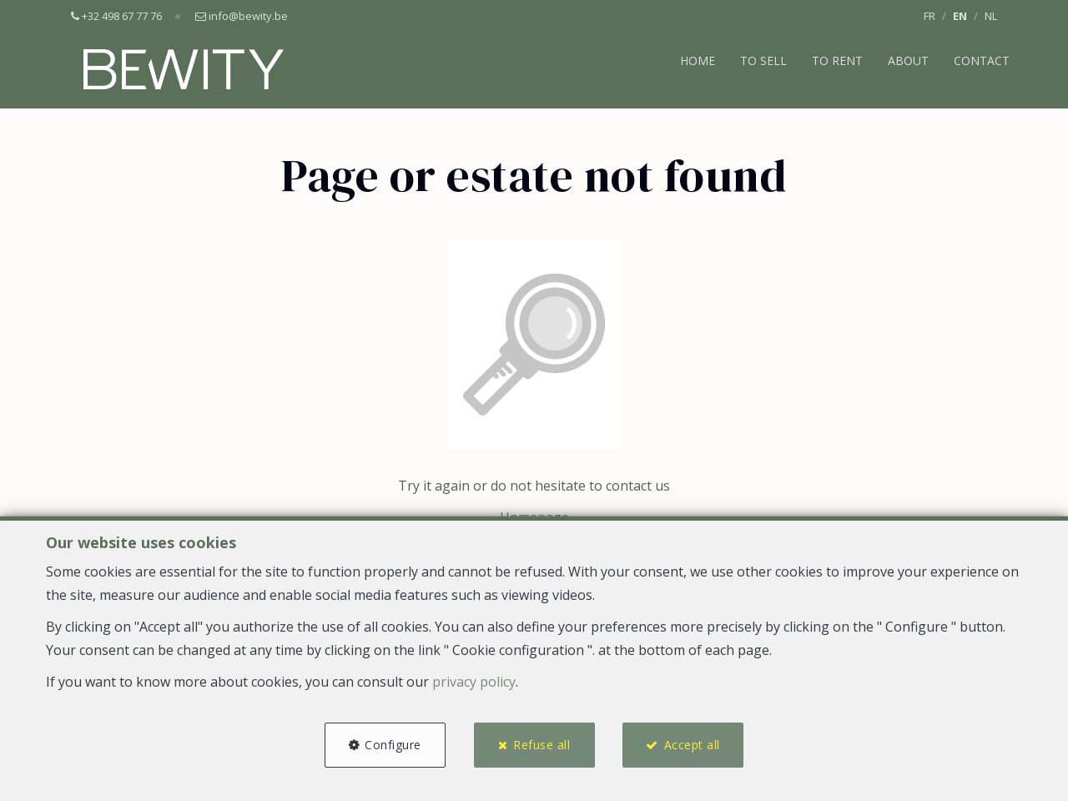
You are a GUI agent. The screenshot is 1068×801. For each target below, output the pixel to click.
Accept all (692, 745)
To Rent (837, 60)
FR (929, 15)
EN (960, 15)
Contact (982, 60)
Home (697, 60)
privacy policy (474, 682)
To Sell (763, 60)
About (908, 60)
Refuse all (541, 745)
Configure (393, 745)
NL (991, 15)
